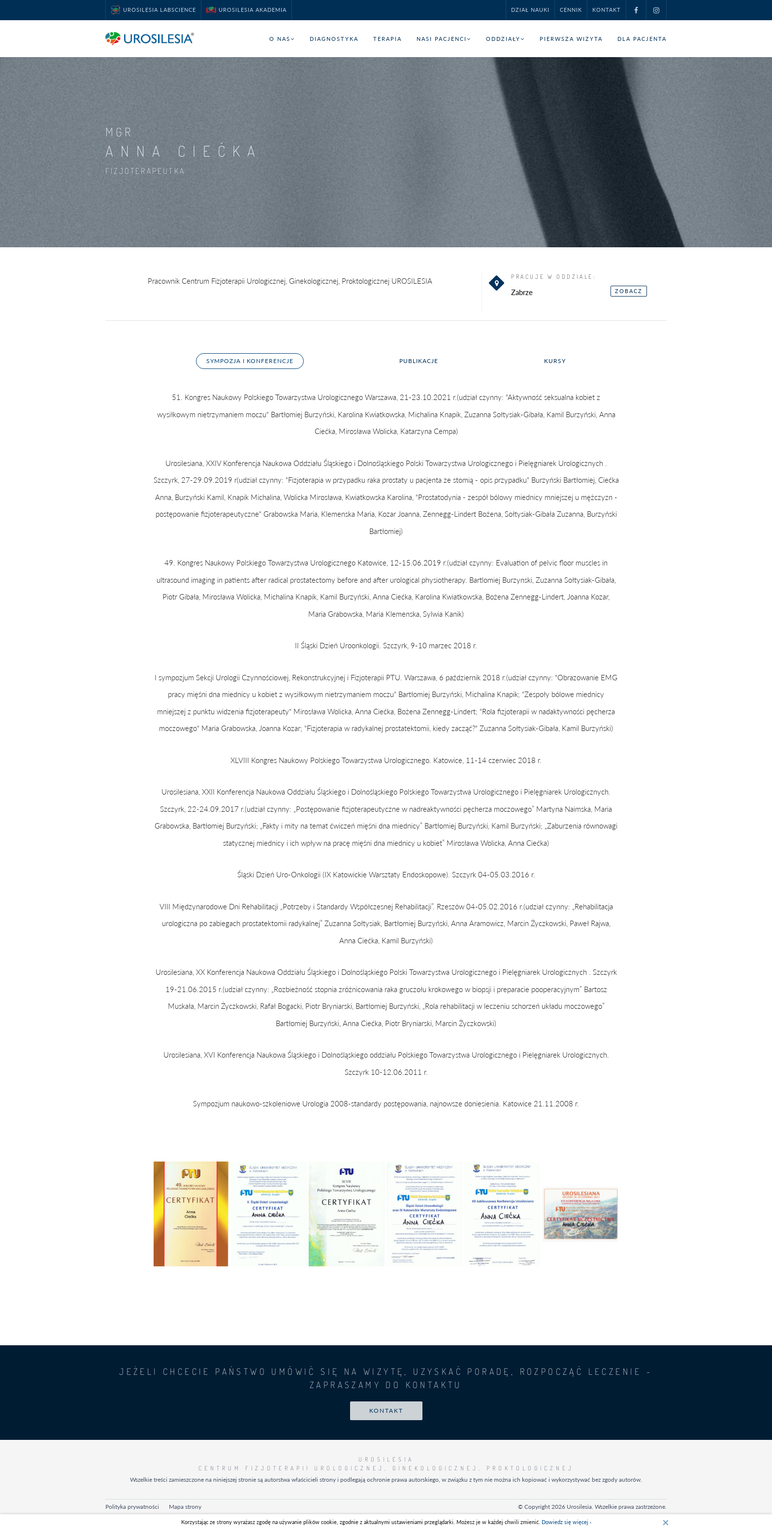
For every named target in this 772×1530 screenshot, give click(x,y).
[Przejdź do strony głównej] (149, 38)
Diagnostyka (334, 38)
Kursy (555, 361)
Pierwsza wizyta (571, 38)
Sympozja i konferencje (249, 361)
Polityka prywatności (132, 1506)
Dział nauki (530, 9)
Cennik (571, 9)
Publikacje (418, 361)
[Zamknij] (665, 1522)
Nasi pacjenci (444, 38)
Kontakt (606, 9)
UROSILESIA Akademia (246, 10)
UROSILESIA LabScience (153, 10)
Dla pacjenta (642, 38)
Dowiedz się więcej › (566, 1522)
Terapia (387, 38)
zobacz (629, 291)
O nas (282, 38)
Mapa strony (185, 1506)
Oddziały (505, 38)
